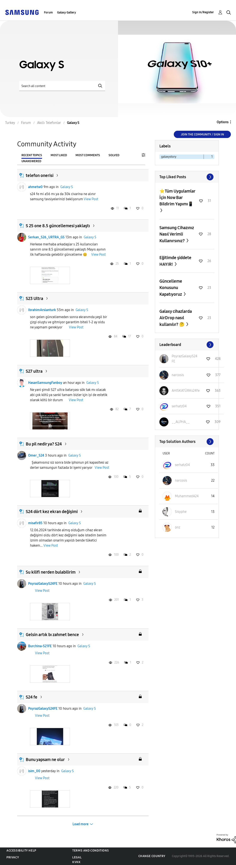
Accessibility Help (21, 850)
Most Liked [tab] (59, 155)
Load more (81, 824)
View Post (91, 199)
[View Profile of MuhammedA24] (187, 496)
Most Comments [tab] (88, 155)
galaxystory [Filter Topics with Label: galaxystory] (168, 157)
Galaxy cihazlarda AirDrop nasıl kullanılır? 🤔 (175, 318)
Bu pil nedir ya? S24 (44, 444)
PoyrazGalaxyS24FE (42, 584)
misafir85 (35, 523)
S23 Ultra (34, 298)
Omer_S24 (36, 455)
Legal (77, 857)
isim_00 (34, 771)
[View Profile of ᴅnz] (177, 527)
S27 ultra (34, 371)
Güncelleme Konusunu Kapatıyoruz (171, 288)
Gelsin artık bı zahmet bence (52, 634)
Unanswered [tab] (31, 161)
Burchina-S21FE (40, 646)
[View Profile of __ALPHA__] (181, 422)
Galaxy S (66, 187)
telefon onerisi (39, 175)
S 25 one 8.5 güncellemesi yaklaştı (58, 225)
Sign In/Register (203, 12)
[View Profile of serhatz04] (179, 406)
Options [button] (222, 122)
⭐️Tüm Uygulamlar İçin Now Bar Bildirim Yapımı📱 (177, 197)
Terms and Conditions (90, 850)
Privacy (12, 857)
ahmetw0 (35, 187)
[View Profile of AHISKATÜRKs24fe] (186, 391)
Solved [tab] (114, 155)
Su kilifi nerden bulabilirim (51, 572)
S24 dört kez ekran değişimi (52, 511)
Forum (48, 12)
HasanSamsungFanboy (45, 383)
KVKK (76, 862)
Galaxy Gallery (66, 12)
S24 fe (31, 697)
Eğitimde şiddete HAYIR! (175, 261)
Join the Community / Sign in (202, 134)
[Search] (62, 86)
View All (187, 177)
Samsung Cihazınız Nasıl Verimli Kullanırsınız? (176, 234)
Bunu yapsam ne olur (45, 759)
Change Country (151, 856)
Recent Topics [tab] (31, 155)
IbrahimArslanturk (42, 310)
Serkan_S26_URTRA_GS (46, 237)
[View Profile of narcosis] (178, 375)
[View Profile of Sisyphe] (180, 512)
